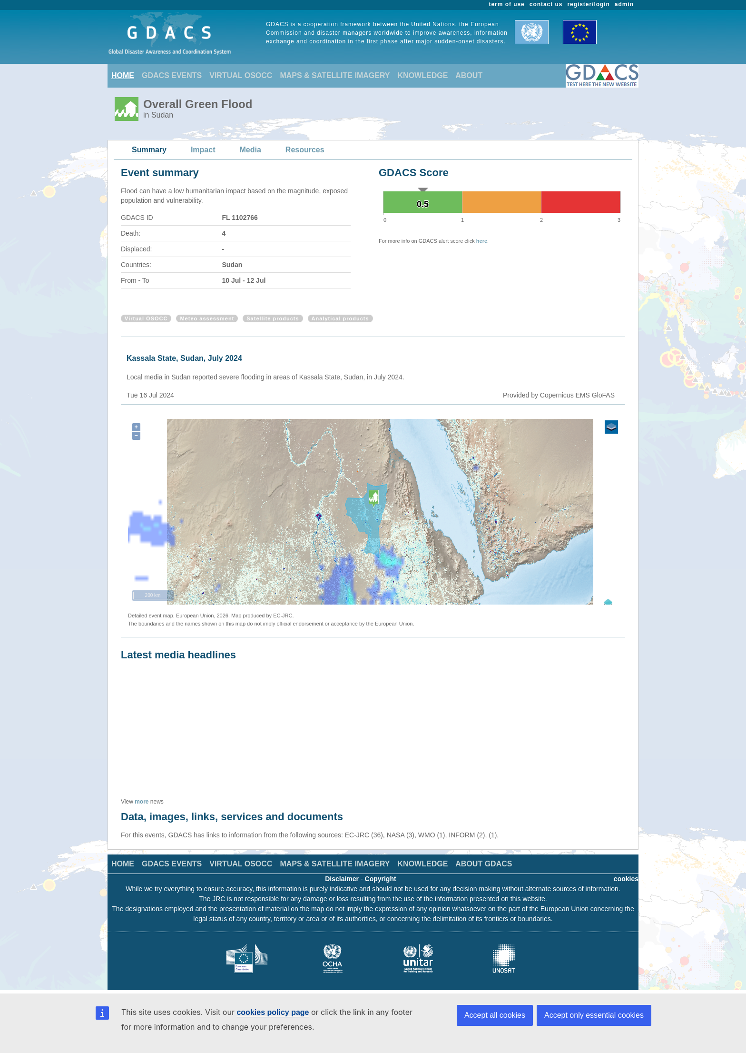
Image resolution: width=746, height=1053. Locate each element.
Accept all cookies (494, 1015)
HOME (122, 75)
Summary (149, 150)
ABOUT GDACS (483, 864)
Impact (203, 150)
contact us (546, 4)
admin (624, 4)
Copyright (380, 879)
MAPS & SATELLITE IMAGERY (335, 75)
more (141, 801)
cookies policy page (272, 1012)
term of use (507, 4)
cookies (626, 879)
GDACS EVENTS (172, 75)
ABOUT (468, 75)
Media (250, 150)
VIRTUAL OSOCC (240, 75)
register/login (588, 4)
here (481, 241)
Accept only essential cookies (594, 1015)
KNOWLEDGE (423, 75)
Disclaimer (342, 879)
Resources (304, 150)
